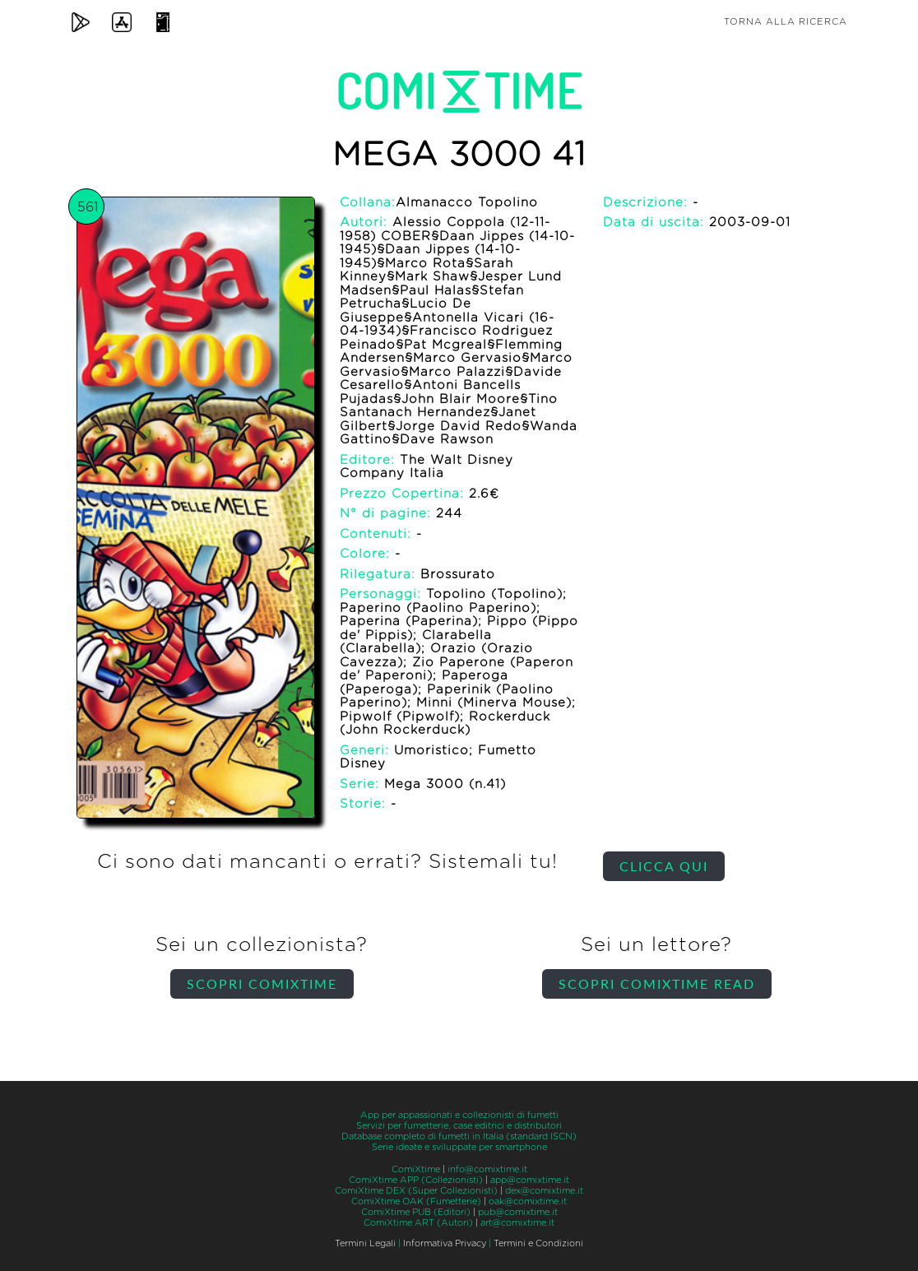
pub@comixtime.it (518, 1212)
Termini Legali (365, 1243)
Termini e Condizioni (538, 1243)
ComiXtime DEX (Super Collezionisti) (416, 1190)
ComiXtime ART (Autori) (418, 1222)
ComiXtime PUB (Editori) (416, 1212)
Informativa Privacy (444, 1243)
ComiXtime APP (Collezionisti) (416, 1180)
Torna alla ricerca (785, 21)
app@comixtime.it (529, 1180)
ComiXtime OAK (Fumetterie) (416, 1201)
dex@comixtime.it (544, 1190)
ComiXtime (416, 1169)
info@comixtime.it (487, 1169)
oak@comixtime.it (528, 1201)
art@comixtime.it (517, 1222)
